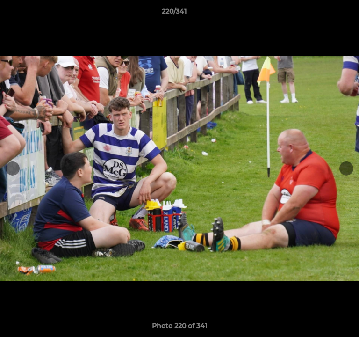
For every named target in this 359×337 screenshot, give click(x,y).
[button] (325, 13)
